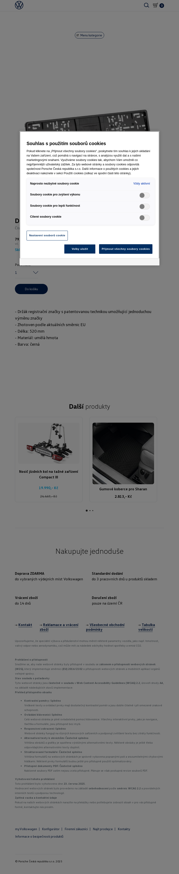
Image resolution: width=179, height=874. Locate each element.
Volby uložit (80, 248)
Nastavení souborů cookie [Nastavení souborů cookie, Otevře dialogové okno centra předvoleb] (47, 235)
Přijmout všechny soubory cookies (126, 248)
